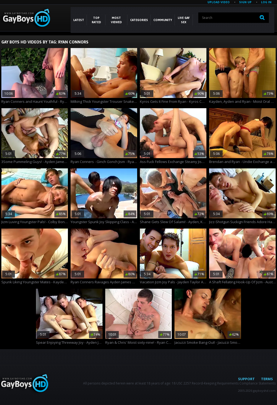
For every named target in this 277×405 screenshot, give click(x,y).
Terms (267, 378)
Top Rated (96, 20)
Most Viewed (116, 20)
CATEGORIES (139, 20)
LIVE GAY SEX (184, 20)
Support (246, 378)
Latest (78, 20)
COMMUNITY (162, 20)
